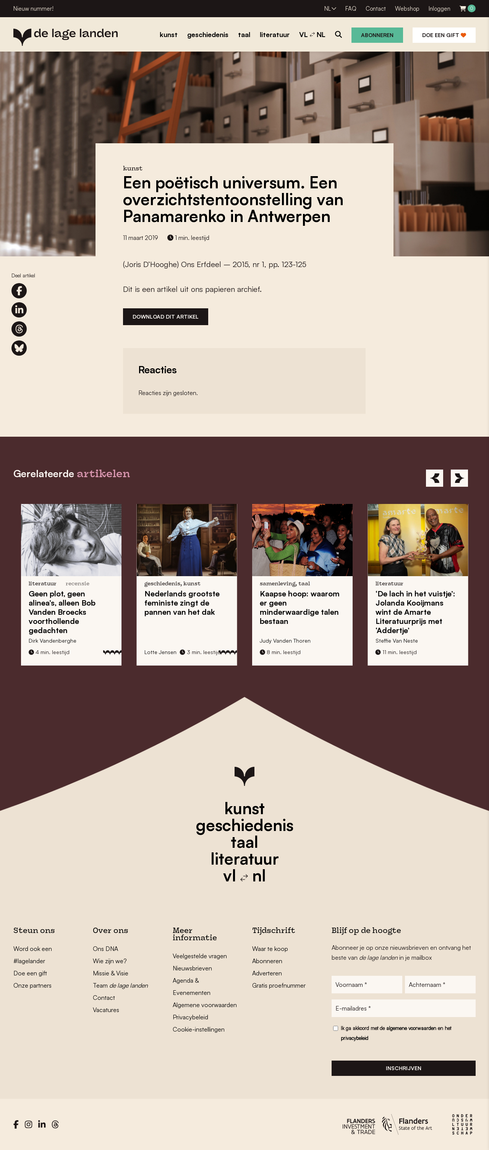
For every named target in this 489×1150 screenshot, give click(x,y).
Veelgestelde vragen (200, 956)
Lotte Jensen (160, 652)
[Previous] (434, 478)
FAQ (350, 8)
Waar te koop (270, 948)
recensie (77, 583)
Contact (376, 8)
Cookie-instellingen (199, 1029)
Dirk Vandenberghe (52, 640)
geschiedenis (244, 825)
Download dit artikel (166, 316)
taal (244, 842)
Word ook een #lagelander (32, 955)
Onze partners (32, 985)
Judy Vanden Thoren (285, 640)
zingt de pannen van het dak (182, 603)
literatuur (244, 858)
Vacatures (106, 1010)
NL (327, 8)
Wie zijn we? (110, 961)
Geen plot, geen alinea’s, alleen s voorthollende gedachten (62, 612)
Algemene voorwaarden (205, 1005)
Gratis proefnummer (279, 985)
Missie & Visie (110, 973)
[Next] (459, 478)
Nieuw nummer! (33, 8)
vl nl (244, 875)
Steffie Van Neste (397, 640)
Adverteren (267, 973)
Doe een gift (444, 35)
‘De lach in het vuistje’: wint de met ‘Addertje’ (415, 612)
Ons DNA (105, 948)
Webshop (407, 8)
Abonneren (377, 35)
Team (120, 985)
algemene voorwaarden (411, 1028)
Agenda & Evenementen (191, 986)
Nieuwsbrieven (192, 968)
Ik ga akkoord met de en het (396, 1033)
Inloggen (439, 8)
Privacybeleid (190, 1017)
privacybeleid (354, 1038)
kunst (244, 808)
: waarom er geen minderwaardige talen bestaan (300, 607)
